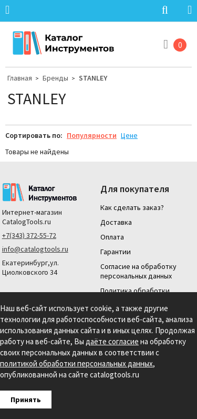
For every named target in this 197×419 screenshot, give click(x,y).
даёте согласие (112, 341)
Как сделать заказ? (132, 207)
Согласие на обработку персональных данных (138, 271)
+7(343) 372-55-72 (29, 235)
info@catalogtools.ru (35, 249)
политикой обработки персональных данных (76, 363)
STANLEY (93, 78)
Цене (129, 135)
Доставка (116, 222)
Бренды (55, 78)
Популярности (92, 135)
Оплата (112, 237)
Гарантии (115, 251)
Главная (19, 78)
